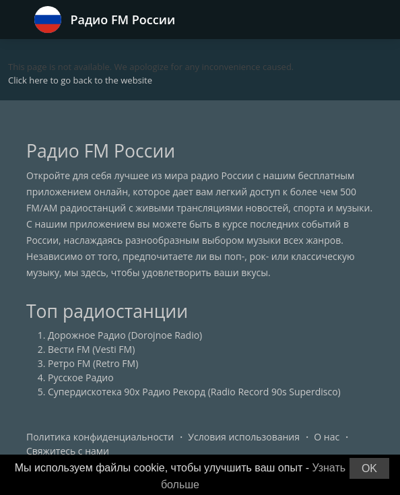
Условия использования (244, 436)
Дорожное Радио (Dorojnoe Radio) (125, 335)
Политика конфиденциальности (100, 436)
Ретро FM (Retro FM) (93, 363)
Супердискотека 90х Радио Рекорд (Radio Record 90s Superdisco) (194, 391)
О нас (326, 436)
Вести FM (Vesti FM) (91, 349)
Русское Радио (81, 377)
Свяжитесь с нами (67, 450)
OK (369, 468)
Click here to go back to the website (80, 80)
